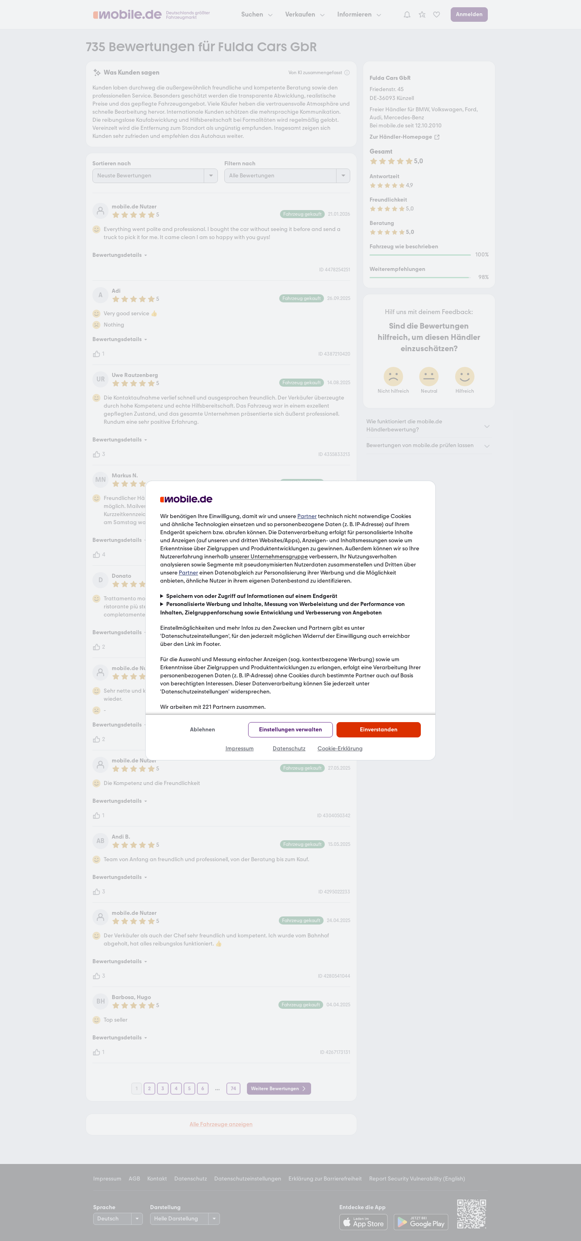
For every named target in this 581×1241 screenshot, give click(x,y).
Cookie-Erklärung (340, 748)
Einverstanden (378, 729)
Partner (307, 516)
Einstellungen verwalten (290, 729)
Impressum (240, 748)
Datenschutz (289, 748)
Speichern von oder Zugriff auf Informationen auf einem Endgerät (251, 596)
